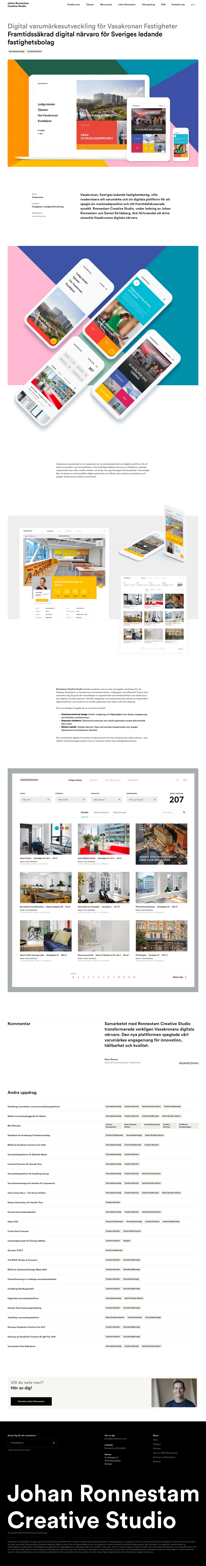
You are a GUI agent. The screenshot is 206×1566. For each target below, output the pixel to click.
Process (157, 1449)
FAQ (163, 5)
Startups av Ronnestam (164, 1457)
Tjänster (90, 5)
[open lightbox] (103, 341)
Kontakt (157, 1462)
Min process (106, 5)
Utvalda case (73, 5)
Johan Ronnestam (126, 5)
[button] (193, 4)
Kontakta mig (178, 5)
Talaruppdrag (148, 5)
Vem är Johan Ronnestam (165, 1453)
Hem (155, 1440)
